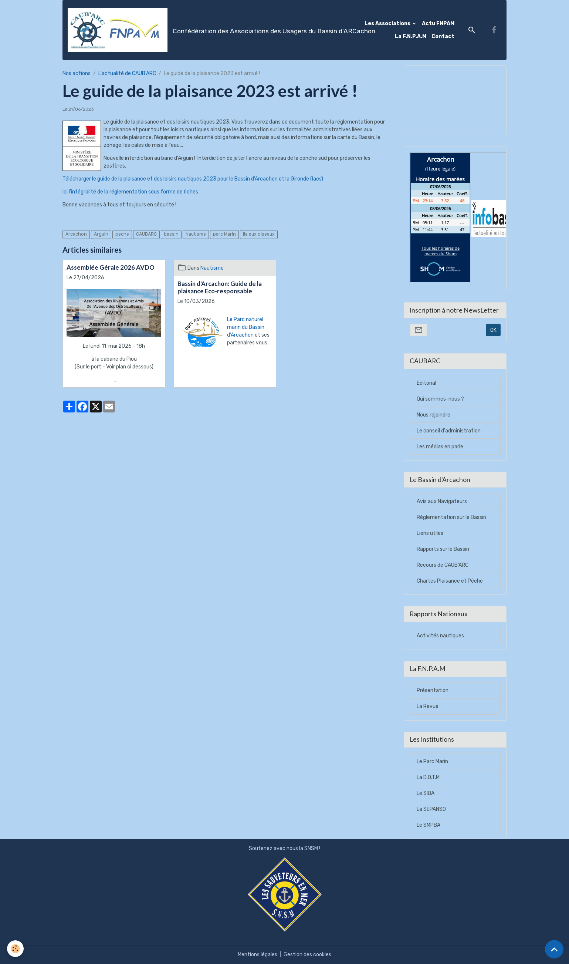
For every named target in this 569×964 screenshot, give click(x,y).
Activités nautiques (440, 636)
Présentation (432, 690)
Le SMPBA (428, 825)
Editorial (426, 383)
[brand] (197, 30)
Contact (442, 36)
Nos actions (76, 73)
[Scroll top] (554, 949)
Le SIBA (425, 793)
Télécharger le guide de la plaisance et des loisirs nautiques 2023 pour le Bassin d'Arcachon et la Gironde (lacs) (192, 179)
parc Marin (224, 234)
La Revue (427, 706)
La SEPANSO (431, 809)
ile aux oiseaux (259, 234)
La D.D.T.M (428, 777)
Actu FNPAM (438, 23)
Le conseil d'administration (449, 431)
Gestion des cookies (307, 954)
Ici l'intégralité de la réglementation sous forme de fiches (130, 192)
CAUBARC (146, 234)
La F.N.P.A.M (410, 36)
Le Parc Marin (432, 761)
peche (122, 234)
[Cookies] (15, 948)
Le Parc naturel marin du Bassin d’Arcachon (245, 327)
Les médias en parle (440, 447)
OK (493, 330)
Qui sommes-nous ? (440, 399)
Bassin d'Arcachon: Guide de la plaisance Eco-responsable (219, 287)
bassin (171, 234)
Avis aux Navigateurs (442, 501)
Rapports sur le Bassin (443, 549)
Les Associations (388, 23)
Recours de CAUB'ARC (442, 565)
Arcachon (76, 234)
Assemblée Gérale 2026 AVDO (111, 267)
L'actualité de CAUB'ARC (127, 73)
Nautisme (196, 234)
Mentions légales (257, 954)
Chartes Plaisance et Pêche (450, 581)
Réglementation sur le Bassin (451, 517)
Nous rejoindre (433, 415)
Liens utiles (430, 533)
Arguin (101, 234)
